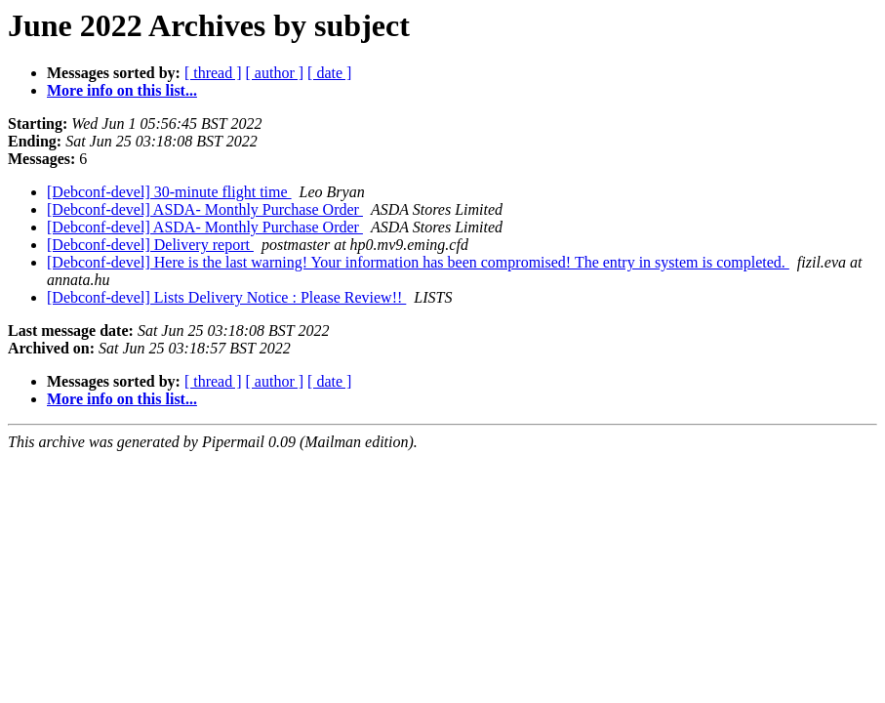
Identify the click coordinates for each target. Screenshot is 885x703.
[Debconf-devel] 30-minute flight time (169, 192)
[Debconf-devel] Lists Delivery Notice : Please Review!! (226, 297)
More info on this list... (122, 90)
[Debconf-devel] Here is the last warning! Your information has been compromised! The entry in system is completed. (418, 262)
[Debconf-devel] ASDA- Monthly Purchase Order (205, 209)
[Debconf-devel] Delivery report (150, 244)
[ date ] (329, 72)
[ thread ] (213, 72)
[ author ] (275, 72)
